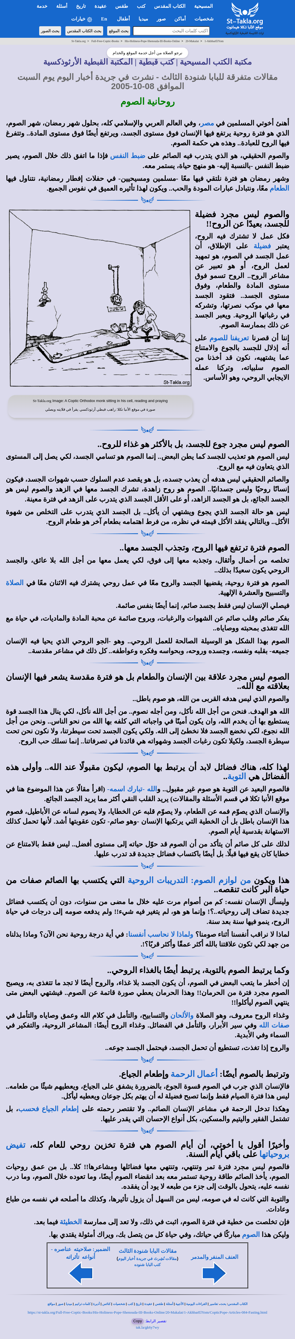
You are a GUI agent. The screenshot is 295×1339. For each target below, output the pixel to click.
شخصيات (119, 1304)
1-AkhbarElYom (214, 41)
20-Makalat (192, 41)
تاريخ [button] (81, 6)
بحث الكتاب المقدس (84, 31)
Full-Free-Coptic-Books (105, 41)
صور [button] (161, 19)
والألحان (182, 1015)
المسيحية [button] (203, 6)
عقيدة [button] (100, 6)
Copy (137, 1321)
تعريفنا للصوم (229, 338)
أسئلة (169, 1304)
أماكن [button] (180, 19)
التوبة (236, 776)
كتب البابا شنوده (147, 1265)
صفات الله (274, 1025)
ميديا (69, 1304)
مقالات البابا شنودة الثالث (148, 1251)
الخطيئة (71, 1222)
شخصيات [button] (205, 19)
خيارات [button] (81, 19)
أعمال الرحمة (194, 1074)
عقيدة (148, 1304)
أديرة (96, 1304)
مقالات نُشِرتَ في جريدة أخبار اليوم (147, 1259)
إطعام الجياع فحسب (48, 1109)
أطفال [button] (123, 19)
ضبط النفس (127, 155)
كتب (130, 1304)
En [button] (104, 19)
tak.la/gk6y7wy (147, 1327)
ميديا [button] (143, 19)
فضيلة (262, 246)
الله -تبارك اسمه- (132, 789)
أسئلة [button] (61, 6)
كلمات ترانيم (83, 1304)
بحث (223, 1304)
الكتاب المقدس (237, 1304)
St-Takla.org (78, 41)
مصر (207, 123)
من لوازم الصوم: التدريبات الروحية (189, 880)
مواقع (51, 1304)
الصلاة (15, 583)
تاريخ (139, 1304)
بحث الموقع (118, 31)
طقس (159, 1304)
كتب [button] (141, 6)
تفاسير (213, 1304)
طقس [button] (121, 6)
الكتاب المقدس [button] (169, 6)
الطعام (279, 188)
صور (60, 1304)
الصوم (251, 1234)
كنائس (106, 1304)
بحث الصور (50, 31)
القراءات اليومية (196, 1304)
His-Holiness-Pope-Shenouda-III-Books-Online (152, 41)
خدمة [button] (42, 6)
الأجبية (179, 1304)
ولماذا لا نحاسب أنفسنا (160, 934)
